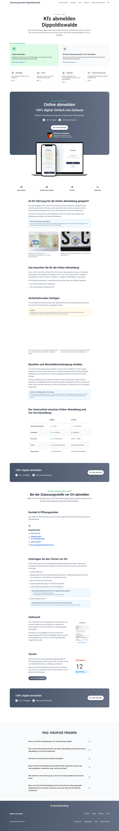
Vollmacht (86, 2)
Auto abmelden (56, 14)
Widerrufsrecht (104, 821)
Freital (94, 813)
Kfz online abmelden (95, 472)
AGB (96, 821)
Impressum (77, 821)
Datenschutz (88, 821)
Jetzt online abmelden (59, 127)
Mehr (13, 80)
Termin (80, 2)
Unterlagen (73, 2)
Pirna (107, 813)
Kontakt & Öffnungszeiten (98, 2)
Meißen (101, 813)
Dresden (86, 813)
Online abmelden (63, 2)
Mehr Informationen (19, 62)
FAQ (108, 2)
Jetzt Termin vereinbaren (37, 678)
